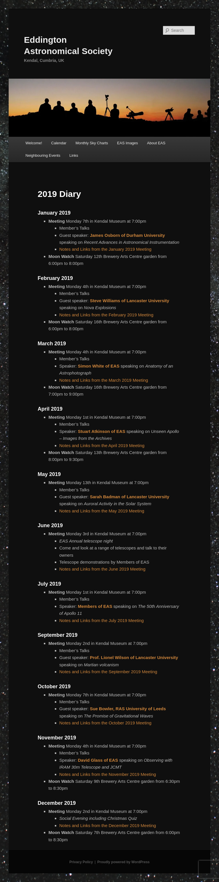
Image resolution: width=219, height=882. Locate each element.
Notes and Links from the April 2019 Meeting (102, 445)
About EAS (156, 143)
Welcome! (33, 143)
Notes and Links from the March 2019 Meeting (103, 380)
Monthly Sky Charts (92, 143)
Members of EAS (95, 606)
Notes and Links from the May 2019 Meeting (101, 510)
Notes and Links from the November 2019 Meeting (107, 774)
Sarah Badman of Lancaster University (129, 496)
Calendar (58, 143)
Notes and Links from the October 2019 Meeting (105, 722)
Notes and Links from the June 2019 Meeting (102, 569)
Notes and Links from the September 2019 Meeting (108, 671)
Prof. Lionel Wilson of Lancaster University (134, 657)
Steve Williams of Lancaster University (129, 300)
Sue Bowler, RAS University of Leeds (128, 708)
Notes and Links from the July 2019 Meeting (101, 620)
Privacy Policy (81, 862)
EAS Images (127, 143)
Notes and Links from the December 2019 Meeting (107, 825)
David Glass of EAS (98, 760)
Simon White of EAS (98, 365)
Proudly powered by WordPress (123, 862)
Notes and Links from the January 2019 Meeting (105, 249)
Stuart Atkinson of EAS (101, 431)
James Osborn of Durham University (127, 235)
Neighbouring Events (42, 155)
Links (74, 155)
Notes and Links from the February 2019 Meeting (106, 314)
